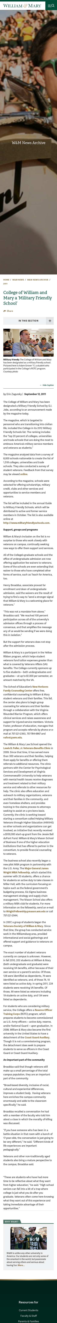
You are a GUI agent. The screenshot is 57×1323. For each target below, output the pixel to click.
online (23, 474)
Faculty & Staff (28, 1315)
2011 (5, 284)
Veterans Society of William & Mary (23, 926)
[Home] (22, 5)
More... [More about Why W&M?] (21, 1265)
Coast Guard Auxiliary (37, 1037)
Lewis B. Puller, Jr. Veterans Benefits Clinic (26, 748)
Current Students (28, 1310)
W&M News (18, 280)
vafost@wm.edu (12, 737)
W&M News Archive (28, 143)
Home (6, 280)
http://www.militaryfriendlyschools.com (26, 522)
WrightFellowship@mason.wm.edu (26, 911)
